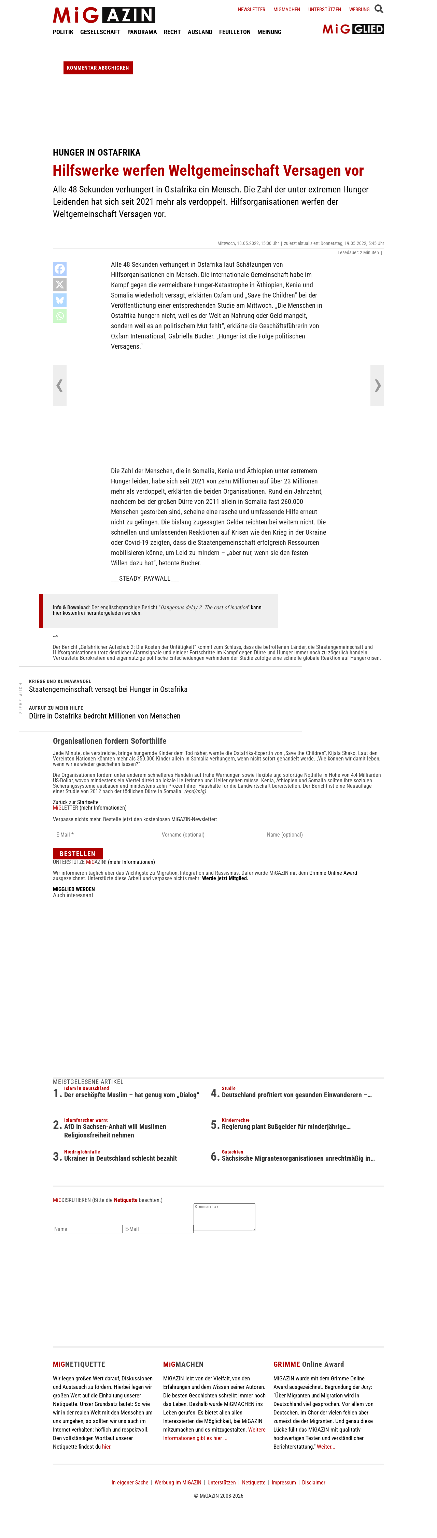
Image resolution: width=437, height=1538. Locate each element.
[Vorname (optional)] (207, 835)
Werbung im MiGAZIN (178, 1487)
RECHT (172, 31)
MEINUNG (269, 31)
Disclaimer (313, 1487)
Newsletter (251, 9)
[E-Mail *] (102, 835)
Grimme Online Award (333, 873)
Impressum (284, 1487)
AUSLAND (200, 31)
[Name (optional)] (313, 835)
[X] (60, 284)
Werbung (359, 9)
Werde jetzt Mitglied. (225, 878)
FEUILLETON (235, 31)
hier (106, 1451)
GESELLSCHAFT (100, 31)
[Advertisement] (218, 91)
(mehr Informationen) (103, 807)
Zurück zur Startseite (76, 802)
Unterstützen (324, 9)
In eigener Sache (130, 1487)
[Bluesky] (60, 300)
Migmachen (286, 9)
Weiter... (326, 1451)
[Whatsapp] (60, 316)
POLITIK (63, 31)
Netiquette (126, 1200)
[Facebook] (60, 269)
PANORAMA (142, 31)
